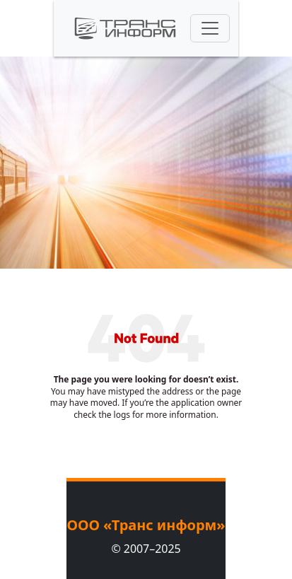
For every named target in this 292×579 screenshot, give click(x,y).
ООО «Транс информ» (145, 524)
